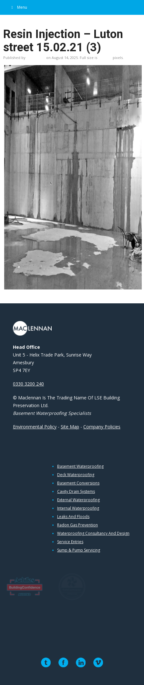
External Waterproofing (78, 500)
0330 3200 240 (28, 384)
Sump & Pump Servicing (78, 550)
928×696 (105, 57)
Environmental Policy (35, 427)
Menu (18, 7)
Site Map (70, 427)
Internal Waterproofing (78, 508)
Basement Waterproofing (80, 466)
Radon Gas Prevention (77, 525)
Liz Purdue (35, 57)
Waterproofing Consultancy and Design (93, 533)
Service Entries (70, 541)
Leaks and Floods (73, 516)
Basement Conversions (78, 483)
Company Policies (101, 427)
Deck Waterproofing (75, 474)
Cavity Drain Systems (76, 491)
